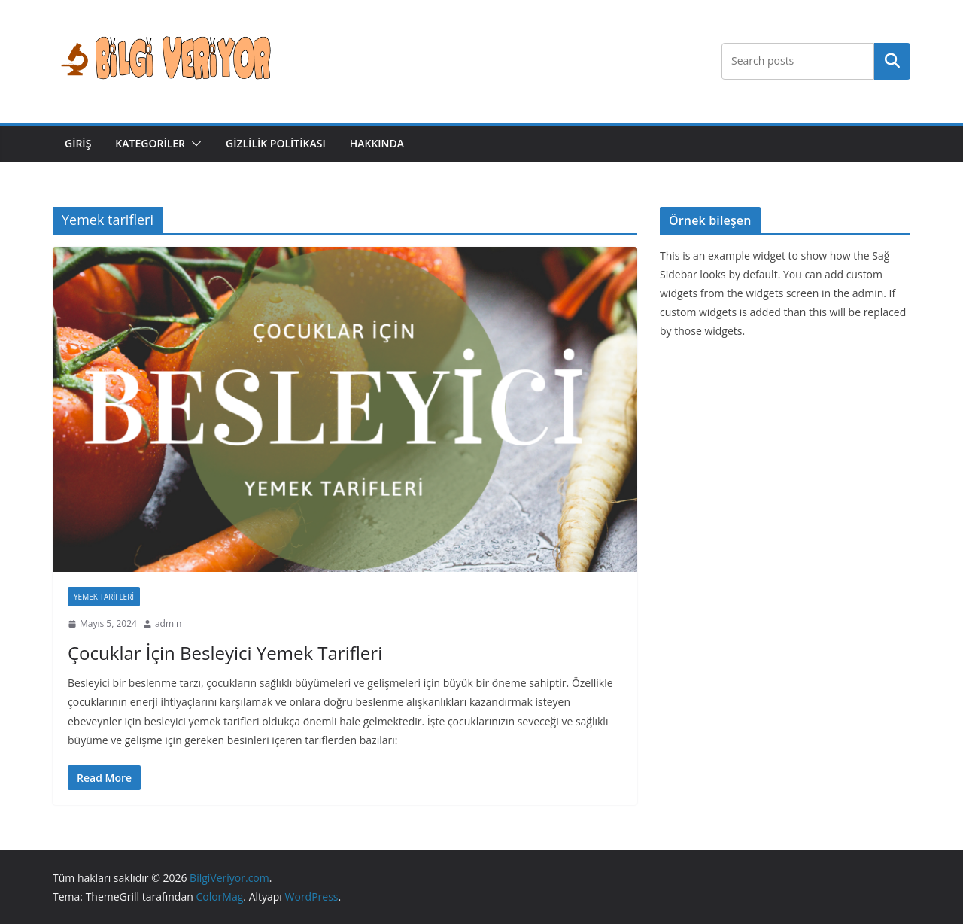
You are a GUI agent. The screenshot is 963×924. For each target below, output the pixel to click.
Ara (892, 61)
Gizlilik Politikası (276, 143)
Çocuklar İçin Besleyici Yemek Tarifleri (225, 652)
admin (168, 623)
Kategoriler (150, 143)
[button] (193, 143)
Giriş (78, 143)
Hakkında (377, 143)
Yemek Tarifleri (104, 596)
